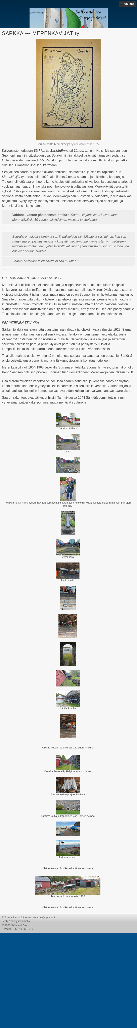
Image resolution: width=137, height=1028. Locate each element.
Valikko (129, 3)
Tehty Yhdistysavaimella (16, 921)
